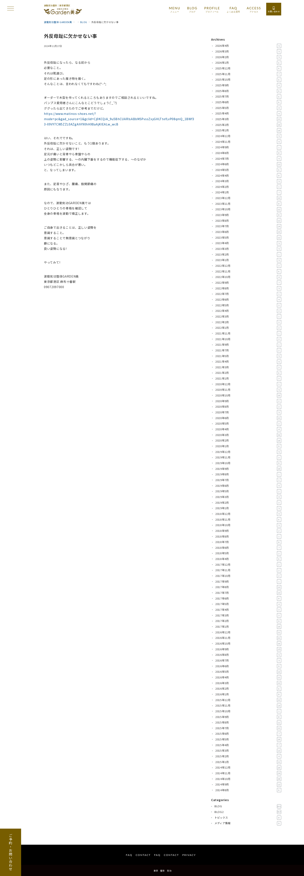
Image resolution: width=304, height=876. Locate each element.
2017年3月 (248, 615)
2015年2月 (248, 756)
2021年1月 (248, 378)
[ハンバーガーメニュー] (10, 9)
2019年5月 (248, 491)
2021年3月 (248, 367)
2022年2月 (248, 322)
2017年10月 (248, 576)
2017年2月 (248, 621)
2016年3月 (248, 683)
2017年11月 (248, 570)
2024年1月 (248, 192)
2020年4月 (248, 429)
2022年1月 (248, 328)
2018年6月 (248, 548)
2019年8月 (248, 474)
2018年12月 (248, 514)
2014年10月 (248, 779)
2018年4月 (248, 559)
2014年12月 (248, 768)
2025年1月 (248, 130)
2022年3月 (248, 316)
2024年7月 (248, 159)
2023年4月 (248, 243)
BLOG (247, 806)
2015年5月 (248, 739)
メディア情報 (247, 823)
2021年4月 (248, 362)
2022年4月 (248, 311)
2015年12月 (248, 700)
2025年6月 (248, 102)
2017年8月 (248, 587)
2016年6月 (248, 666)
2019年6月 (248, 486)
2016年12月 (248, 632)
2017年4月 (248, 610)
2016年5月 (248, 672)
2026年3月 (248, 51)
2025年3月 (248, 119)
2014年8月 (248, 790)
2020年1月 (248, 446)
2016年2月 (248, 689)
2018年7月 (248, 542)
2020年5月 (248, 424)
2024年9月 (248, 147)
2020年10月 (248, 395)
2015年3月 (248, 751)
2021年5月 (248, 356)
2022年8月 (248, 288)
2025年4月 (248, 113)
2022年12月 (248, 266)
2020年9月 (248, 401)
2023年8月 (248, 221)
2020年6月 (248, 418)
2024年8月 (248, 153)
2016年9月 (248, 649)
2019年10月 (248, 463)
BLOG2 (247, 812)
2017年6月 (248, 598)
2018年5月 (248, 553)
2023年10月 (248, 209)
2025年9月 (248, 85)
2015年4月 (248, 745)
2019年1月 (248, 508)
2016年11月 (248, 638)
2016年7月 (248, 660)
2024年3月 (248, 181)
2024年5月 (248, 170)
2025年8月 (248, 91)
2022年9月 (248, 283)
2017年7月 (248, 593)
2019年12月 (248, 452)
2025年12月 (248, 68)
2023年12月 (248, 198)
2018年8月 (248, 536)
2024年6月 (248, 164)
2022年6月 (248, 299)
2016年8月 (248, 655)
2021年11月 (248, 333)
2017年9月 (248, 581)
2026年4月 (248, 46)
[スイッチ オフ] (273, 9)
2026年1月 (248, 63)
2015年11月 (248, 706)
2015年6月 (248, 734)
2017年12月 (248, 564)
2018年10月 (248, 525)
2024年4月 (248, 175)
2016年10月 (248, 643)
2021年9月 (248, 345)
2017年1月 (248, 626)
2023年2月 (248, 254)
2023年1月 (248, 260)
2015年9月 (248, 717)
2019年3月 (248, 497)
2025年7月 (248, 97)
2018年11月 (248, 519)
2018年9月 (248, 531)
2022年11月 (248, 271)
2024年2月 (248, 187)
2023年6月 (248, 232)
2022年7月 (248, 294)
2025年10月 (248, 80)
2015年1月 (248, 762)
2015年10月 (248, 711)
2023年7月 (248, 226)
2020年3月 (248, 435)
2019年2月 (248, 503)
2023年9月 (248, 215)
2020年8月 (248, 407)
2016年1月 (248, 694)
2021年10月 (248, 339)
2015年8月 (248, 723)
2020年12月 (248, 384)
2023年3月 (248, 249)
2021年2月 (248, 373)
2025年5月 (248, 108)
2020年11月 (248, 390)
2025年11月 (248, 74)
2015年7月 (248, 728)
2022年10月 (248, 277)
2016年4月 (248, 677)
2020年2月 (248, 441)
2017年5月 (248, 604)
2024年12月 (248, 136)
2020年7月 (248, 412)
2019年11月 (248, 457)
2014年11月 (248, 773)
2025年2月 (248, 125)
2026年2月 (248, 57)
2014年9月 (248, 784)
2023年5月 (248, 237)
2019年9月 (248, 469)
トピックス (247, 817)
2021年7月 (248, 350)
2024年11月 (248, 142)
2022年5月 (248, 305)
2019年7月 (248, 480)
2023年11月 (248, 204)
